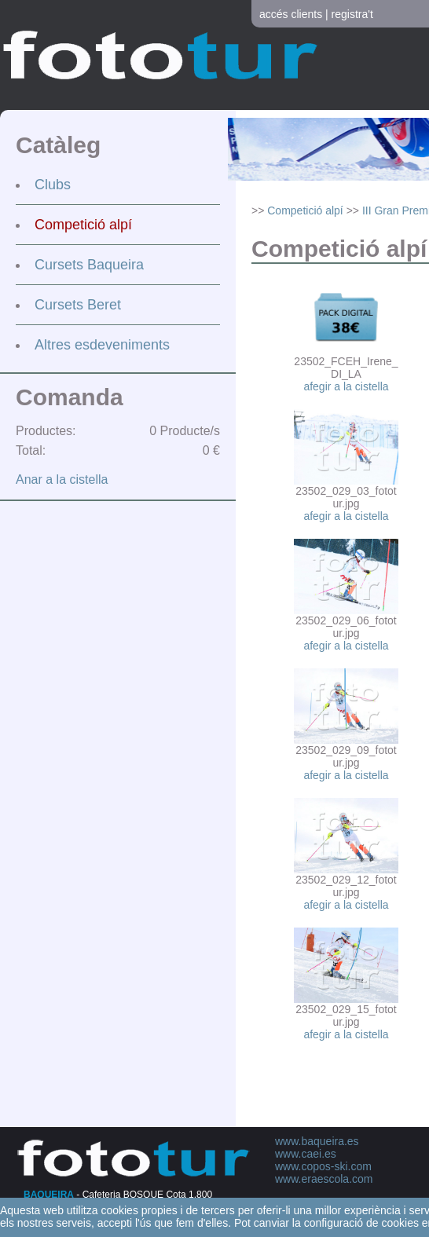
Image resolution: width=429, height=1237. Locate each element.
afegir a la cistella (345, 386)
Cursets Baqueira (89, 265)
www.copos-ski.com (323, 1166)
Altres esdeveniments (102, 345)
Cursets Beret (78, 305)
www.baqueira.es (317, 1141)
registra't (352, 14)
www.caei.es (305, 1153)
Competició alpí (83, 224)
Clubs (53, 184)
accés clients (290, 14)
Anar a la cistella (62, 479)
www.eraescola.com (324, 1179)
